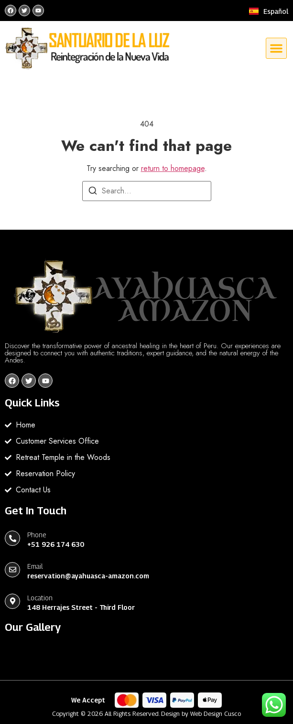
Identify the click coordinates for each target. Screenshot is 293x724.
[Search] (92, 192)
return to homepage (173, 168)
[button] (276, 48)
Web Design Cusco (215, 713)
